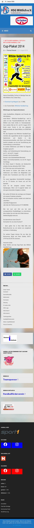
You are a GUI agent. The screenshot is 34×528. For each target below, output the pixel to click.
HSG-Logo (6, 308)
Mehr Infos (18, 525)
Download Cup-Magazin (11, 101)
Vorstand (5, 292)
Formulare (6, 300)
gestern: (3, 489)
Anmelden (3, 503)
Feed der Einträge (5, 506)
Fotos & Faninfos (7, 324)
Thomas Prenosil (11, 50)
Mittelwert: (4, 493)
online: (3, 483)
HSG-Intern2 (6, 313)
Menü (5, 31)
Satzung (5, 302)
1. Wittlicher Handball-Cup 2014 (14, 40)
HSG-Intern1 (6, 310)
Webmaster (6, 297)
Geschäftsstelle (7, 294)
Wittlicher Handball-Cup (11, 42)
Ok (14, 525)
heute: (2, 486)
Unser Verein (6, 289)
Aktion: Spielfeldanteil (9, 322)
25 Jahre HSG (7, 305)
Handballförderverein (8, 319)
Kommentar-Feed (5, 509)
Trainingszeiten (7, 316)
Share (8, 274)
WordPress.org (5, 511)
